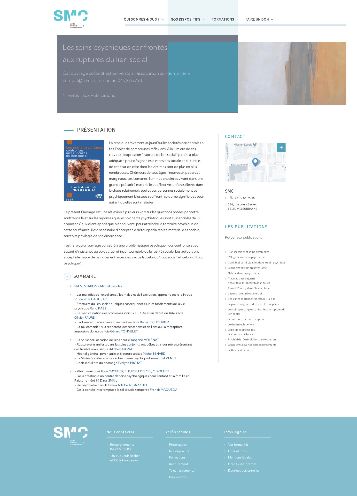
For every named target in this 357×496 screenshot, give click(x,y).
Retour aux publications (243, 237)
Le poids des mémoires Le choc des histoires (241, 332)
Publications (175, 477)
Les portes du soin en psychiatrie (247, 268)
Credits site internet (240, 464)
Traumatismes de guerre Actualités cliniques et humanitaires (249, 281)
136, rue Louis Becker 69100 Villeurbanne (123, 458)
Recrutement (176, 464)
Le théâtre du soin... (239, 350)
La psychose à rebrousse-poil (245, 294)
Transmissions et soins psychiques (248, 252)
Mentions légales (237, 457)
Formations (175, 457)
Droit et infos (235, 451)
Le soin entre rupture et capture (246, 319)
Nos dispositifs (177, 451)
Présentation (176, 444)
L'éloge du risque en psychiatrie (246, 257)
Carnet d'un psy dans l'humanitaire (249, 288)
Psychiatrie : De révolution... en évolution (252, 340)
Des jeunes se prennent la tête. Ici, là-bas (251, 299)
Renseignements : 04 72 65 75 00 (121, 447)
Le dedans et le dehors (241, 325)
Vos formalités (236, 444)
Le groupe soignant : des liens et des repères (253, 304)
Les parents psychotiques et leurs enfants (252, 345)
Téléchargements (179, 470)
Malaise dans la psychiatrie (244, 273)
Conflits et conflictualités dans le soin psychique (256, 263)
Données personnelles (241, 470)
